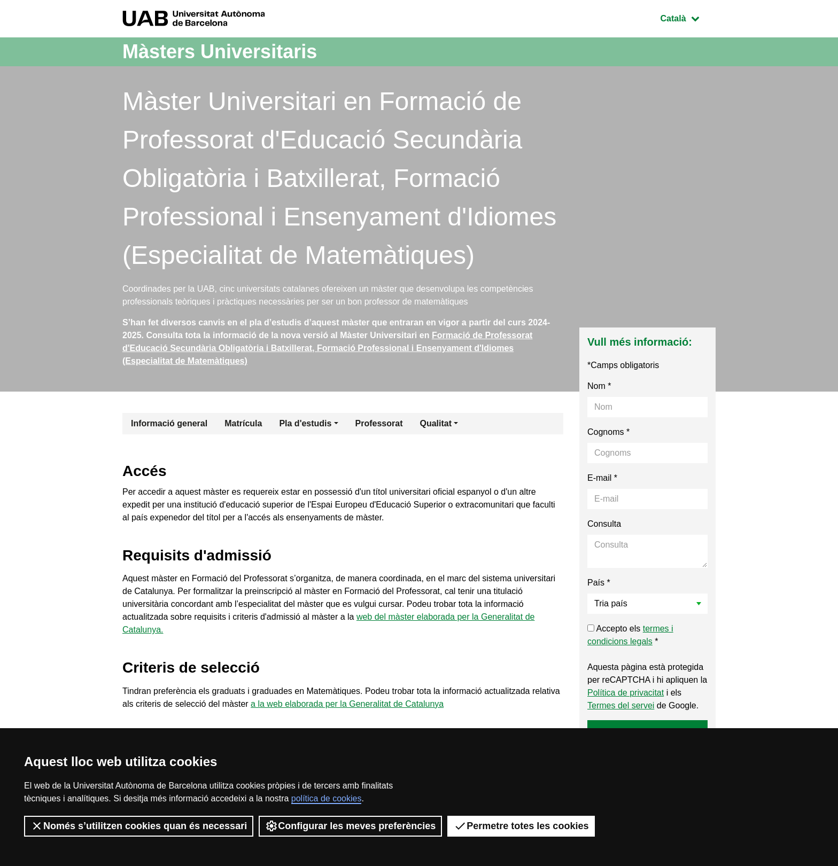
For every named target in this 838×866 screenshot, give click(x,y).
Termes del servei (620, 705)
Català (688, 17)
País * (598, 582)
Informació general (169, 423)
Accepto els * (630, 635)
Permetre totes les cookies (521, 826)
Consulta (604, 523)
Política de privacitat (625, 692)
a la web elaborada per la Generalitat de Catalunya (347, 703)
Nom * (599, 386)
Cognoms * (608, 431)
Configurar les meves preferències (350, 826)
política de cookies (326, 798)
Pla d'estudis (305, 423)
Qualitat (436, 423)
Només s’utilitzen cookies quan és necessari (138, 826)
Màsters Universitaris (219, 52)
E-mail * (602, 477)
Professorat (379, 423)
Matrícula (243, 423)
